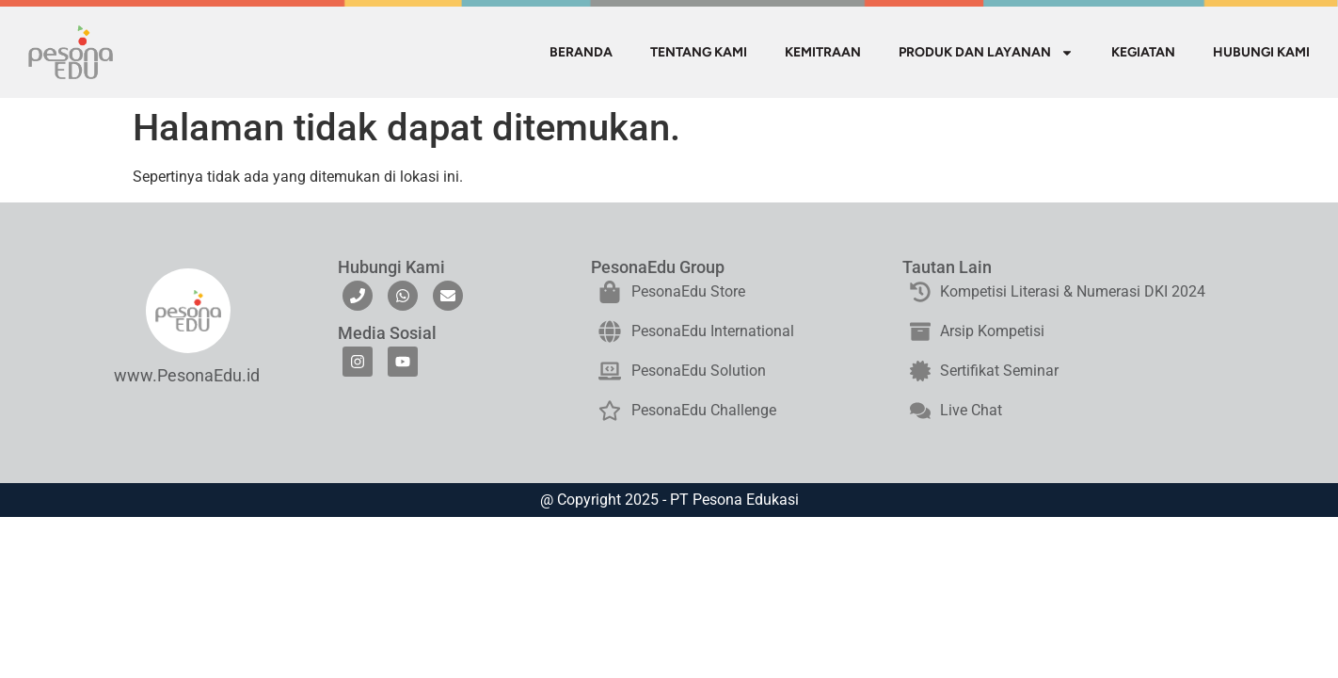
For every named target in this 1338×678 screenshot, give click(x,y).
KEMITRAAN (823, 52)
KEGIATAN (1143, 52)
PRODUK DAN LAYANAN (986, 53)
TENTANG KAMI (698, 52)
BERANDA (581, 52)
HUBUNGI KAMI (1261, 52)
